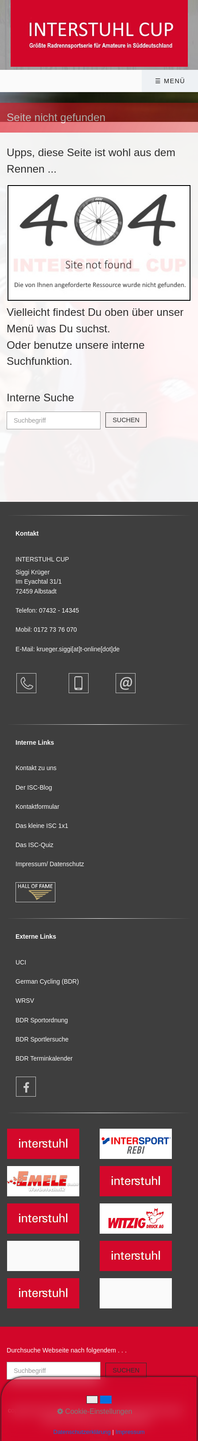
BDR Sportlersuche (42, 1039)
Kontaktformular (37, 806)
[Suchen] (126, 420)
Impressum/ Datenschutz (50, 864)
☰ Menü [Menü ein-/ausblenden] (170, 81)
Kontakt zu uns (36, 767)
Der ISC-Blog (34, 787)
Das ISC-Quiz (35, 844)
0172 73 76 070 (55, 629)
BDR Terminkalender (44, 1058)
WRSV (25, 1000)
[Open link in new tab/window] (22, 1087)
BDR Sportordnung (42, 1020)
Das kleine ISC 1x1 (42, 825)
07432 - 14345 (60, 610)
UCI (21, 962)
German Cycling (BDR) (47, 981)
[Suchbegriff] (54, 420)
